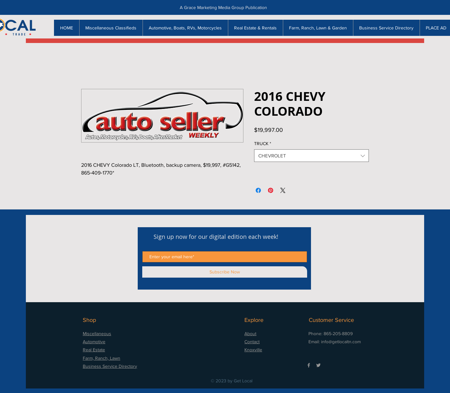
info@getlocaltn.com (341, 341)
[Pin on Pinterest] (270, 190)
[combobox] (311, 155)
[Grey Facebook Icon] (309, 365)
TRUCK (262, 143)
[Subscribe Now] (224, 272)
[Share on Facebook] (258, 190)
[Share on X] (283, 190)
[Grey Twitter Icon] (318, 365)
